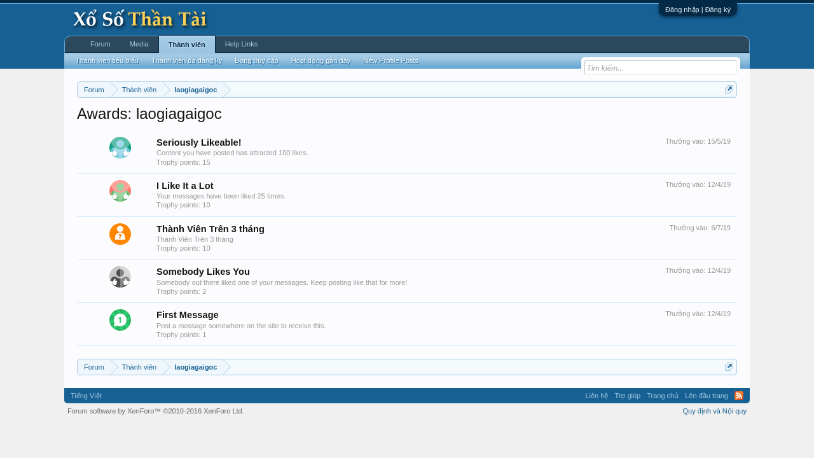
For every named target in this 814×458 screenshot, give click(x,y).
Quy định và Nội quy (715, 411)
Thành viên (187, 44)
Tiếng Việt (86, 395)
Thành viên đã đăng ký (186, 60)
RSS (739, 395)
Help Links (241, 44)
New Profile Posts (390, 60)
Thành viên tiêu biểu (107, 60)
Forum (100, 44)
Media (139, 44)
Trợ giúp (627, 395)
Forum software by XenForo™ (155, 411)
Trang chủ (663, 395)
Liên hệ (596, 395)
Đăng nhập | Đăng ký (698, 9)
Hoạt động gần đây (321, 60)
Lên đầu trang (706, 395)
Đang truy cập (256, 60)
